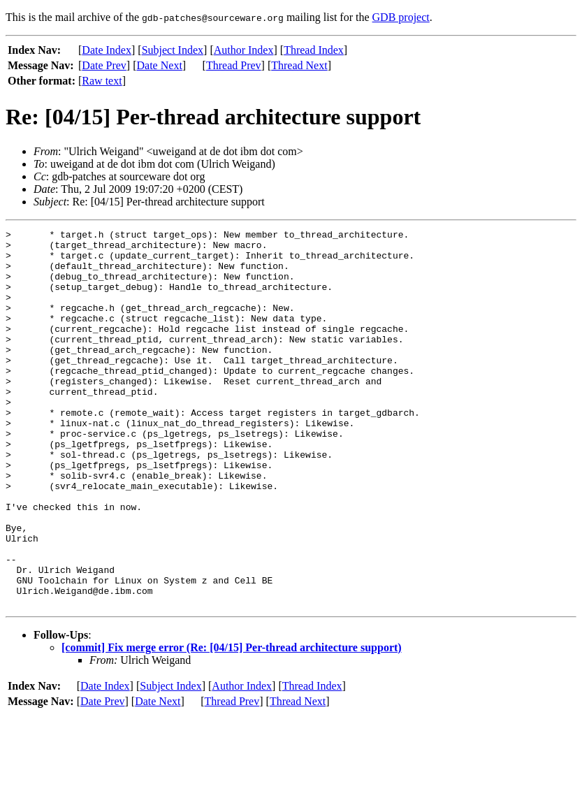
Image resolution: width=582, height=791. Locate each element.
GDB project (401, 17)
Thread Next (299, 65)
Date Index (106, 50)
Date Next (159, 65)
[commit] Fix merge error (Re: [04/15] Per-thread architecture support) (231, 723)
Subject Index (172, 50)
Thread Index (314, 50)
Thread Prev (233, 65)
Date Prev (104, 65)
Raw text (102, 81)
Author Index (244, 50)
